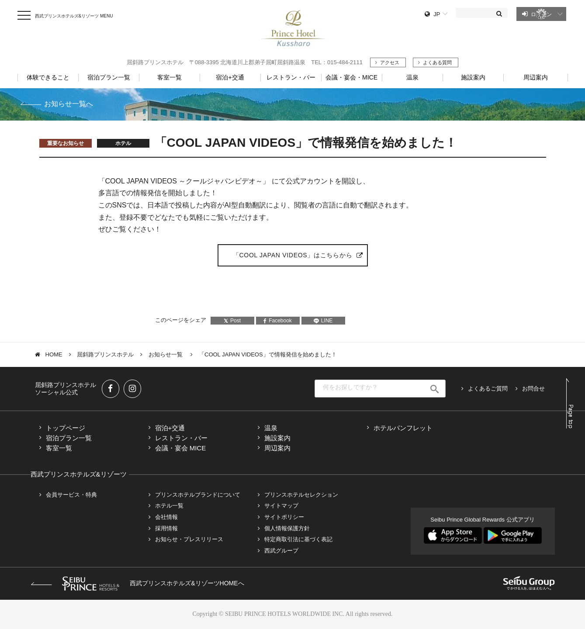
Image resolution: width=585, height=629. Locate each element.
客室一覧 (59, 448)
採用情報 (166, 528)
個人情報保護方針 (287, 528)
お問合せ (533, 388)
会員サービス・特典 (71, 494)
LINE (323, 321)
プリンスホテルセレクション (301, 494)
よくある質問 (437, 62)
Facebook (277, 321)
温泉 (270, 428)
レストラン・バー (181, 438)
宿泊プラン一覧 (69, 438)
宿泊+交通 (170, 428)
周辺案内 (277, 448)
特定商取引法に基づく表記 (298, 539)
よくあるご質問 (488, 388)
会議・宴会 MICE (180, 448)
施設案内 (277, 438)
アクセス (389, 62)
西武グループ (281, 550)
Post (232, 321)
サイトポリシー (284, 517)
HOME (53, 354)
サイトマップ (281, 505)
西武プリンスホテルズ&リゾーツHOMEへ (137, 583)
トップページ (65, 428)
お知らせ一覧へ (68, 103)
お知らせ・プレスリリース (189, 539)
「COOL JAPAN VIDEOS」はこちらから (292, 255)
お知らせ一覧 (166, 354)
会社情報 (166, 517)
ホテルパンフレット (403, 428)
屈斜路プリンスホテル (105, 354)
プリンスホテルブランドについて (197, 494)
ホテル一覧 (169, 505)
